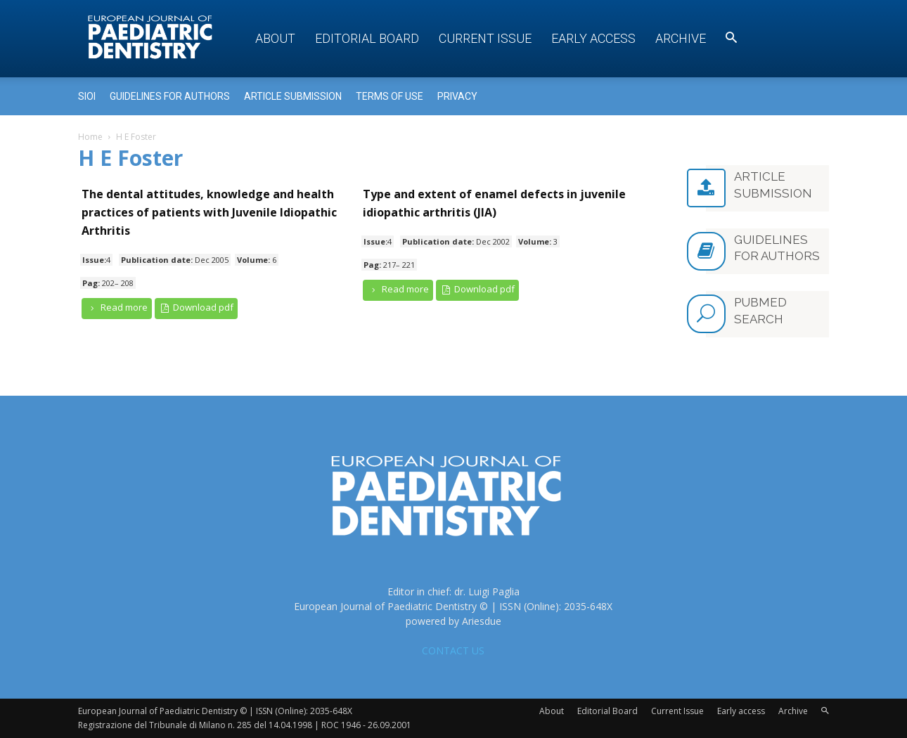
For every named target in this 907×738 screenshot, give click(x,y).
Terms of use (389, 96)
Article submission (293, 96)
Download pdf (196, 307)
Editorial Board (367, 38)
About (275, 38)
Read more (117, 307)
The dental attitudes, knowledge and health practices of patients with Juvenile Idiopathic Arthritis (209, 212)
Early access (593, 38)
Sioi (87, 96)
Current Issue (485, 38)
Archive (680, 38)
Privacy (457, 96)
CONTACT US (453, 650)
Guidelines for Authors (170, 96)
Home (90, 137)
